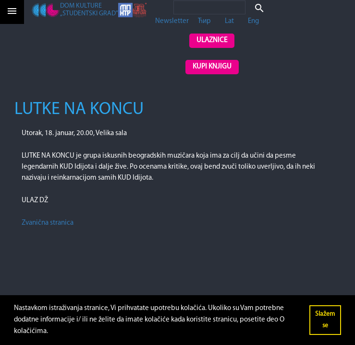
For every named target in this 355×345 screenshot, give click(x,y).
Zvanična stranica (47, 223)
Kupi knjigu (212, 66)
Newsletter (172, 21)
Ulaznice (211, 40)
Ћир (204, 21)
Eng (253, 21)
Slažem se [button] (325, 320)
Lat (229, 21)
